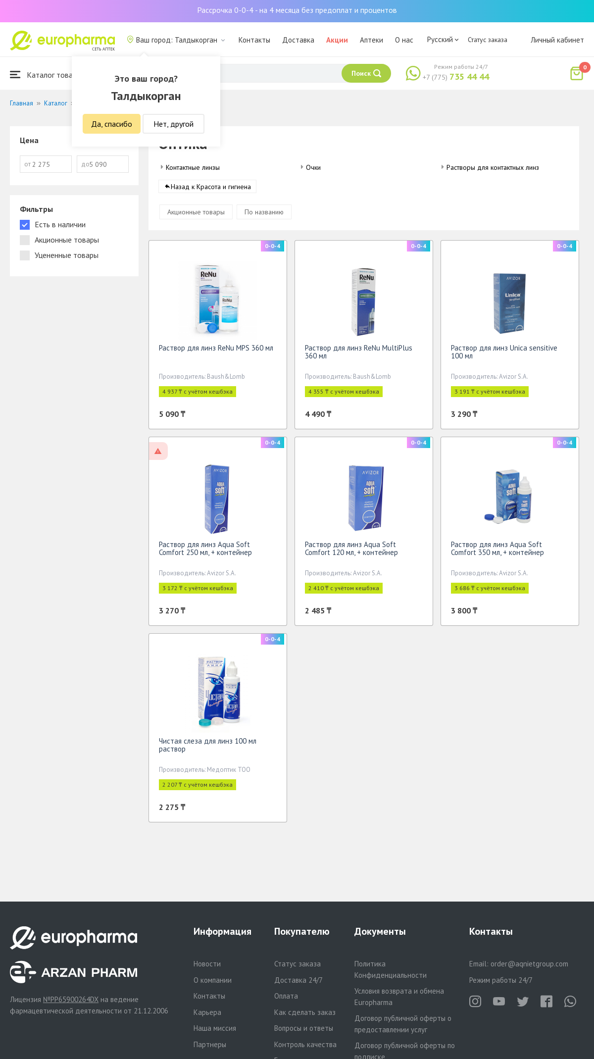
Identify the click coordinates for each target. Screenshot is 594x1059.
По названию (264, 215)
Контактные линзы (193, 167)
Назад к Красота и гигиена (211, 190)
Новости (207, 963)
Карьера (207, 1012)
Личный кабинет (557, 40)
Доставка (298, 40)
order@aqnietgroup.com (529, 963)
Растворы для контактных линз (492, 167)
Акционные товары (196, 215)
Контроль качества (305, 1044)
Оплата (286, 996)
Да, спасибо (111, 124)
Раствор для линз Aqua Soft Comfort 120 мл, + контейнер (351, 551)
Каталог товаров (47, 74)
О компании (213, 980)
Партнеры (210, 1044)
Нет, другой (173, 124)
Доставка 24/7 (298, 980)
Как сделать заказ (305, 1012)
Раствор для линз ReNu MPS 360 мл (216, 351)
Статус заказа (487, 39)
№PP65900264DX (71, 999)
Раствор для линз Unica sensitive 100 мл (504, 355)
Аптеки (371, 40)
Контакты (254, 40)
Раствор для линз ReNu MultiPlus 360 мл (358, 355)
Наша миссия (215, 1028)
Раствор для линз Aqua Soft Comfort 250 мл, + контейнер (205, 551)
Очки (313, 167)
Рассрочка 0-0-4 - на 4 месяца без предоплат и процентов (297, 10)
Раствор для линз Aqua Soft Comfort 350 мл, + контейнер (497, 551)
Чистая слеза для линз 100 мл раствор (207, 748)
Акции (337, 40)
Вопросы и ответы (303, 1028)
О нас (404, 40)
